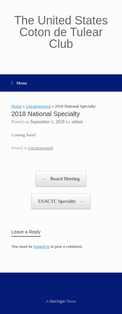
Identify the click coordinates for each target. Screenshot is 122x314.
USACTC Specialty (61, 201)
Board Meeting (60, 178)
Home (16, 106)
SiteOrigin (57, 301)
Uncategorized (38, 106)
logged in (41, 246)
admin (77, 121)
